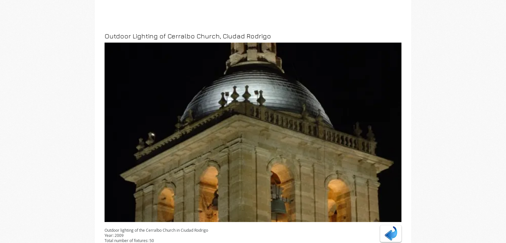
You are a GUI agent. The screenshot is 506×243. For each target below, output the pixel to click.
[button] (253, 132)
